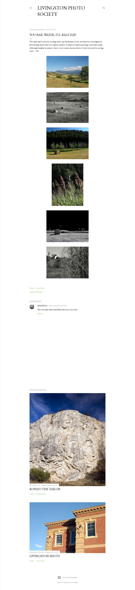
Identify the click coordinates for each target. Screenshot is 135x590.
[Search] (103, 7)
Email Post (40, 288)
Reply (40, 314)
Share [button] (32, 288)
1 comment (40, 561)
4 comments (41, 494)
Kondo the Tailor (45, 489)
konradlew (75, 582)
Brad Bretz (42, 305)
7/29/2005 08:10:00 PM (57, 306)
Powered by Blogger (67, 577)
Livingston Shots (45, 556)
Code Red (38, 292)
